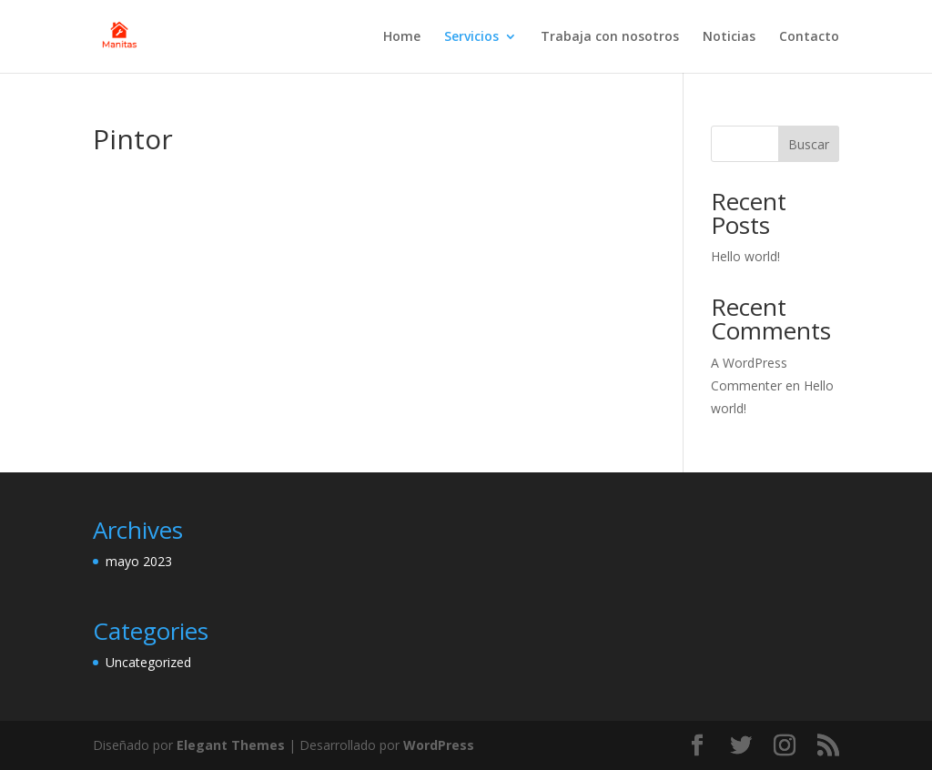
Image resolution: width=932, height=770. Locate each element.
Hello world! (745, 256)
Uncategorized (148, 662)
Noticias (729, 37)
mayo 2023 (139, 561)
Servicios (471, 37)
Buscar (808, 144)
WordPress (438, 745)
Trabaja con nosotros (610, 37)
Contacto (809, 37)
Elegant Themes (231, 745)
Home (401, 37)
